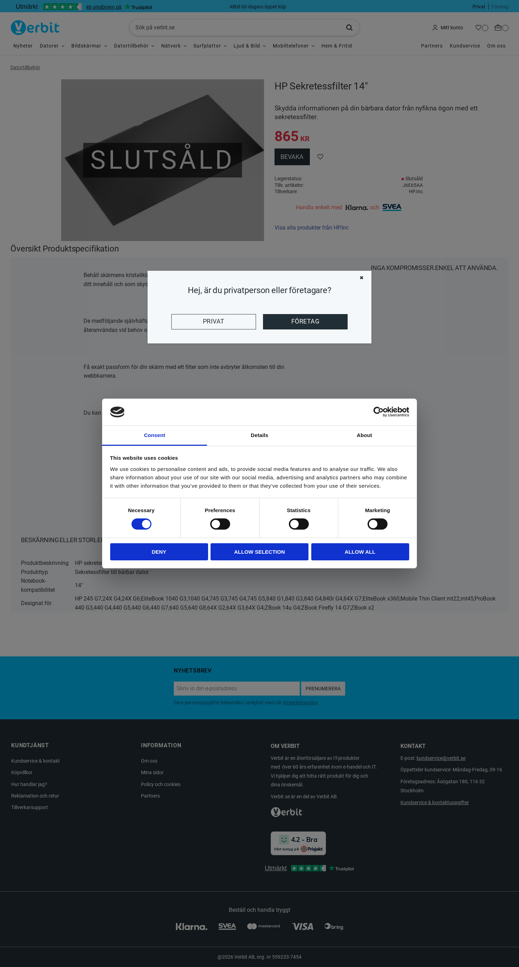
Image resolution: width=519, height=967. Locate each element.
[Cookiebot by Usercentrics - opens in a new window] (378, 412)
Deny (159, 552)
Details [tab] (259, 435)
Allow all (360, 552)
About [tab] (364, 435)
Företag (305, 321)
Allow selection (259, 552)
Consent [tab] (154, 435)
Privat (214, 321)
